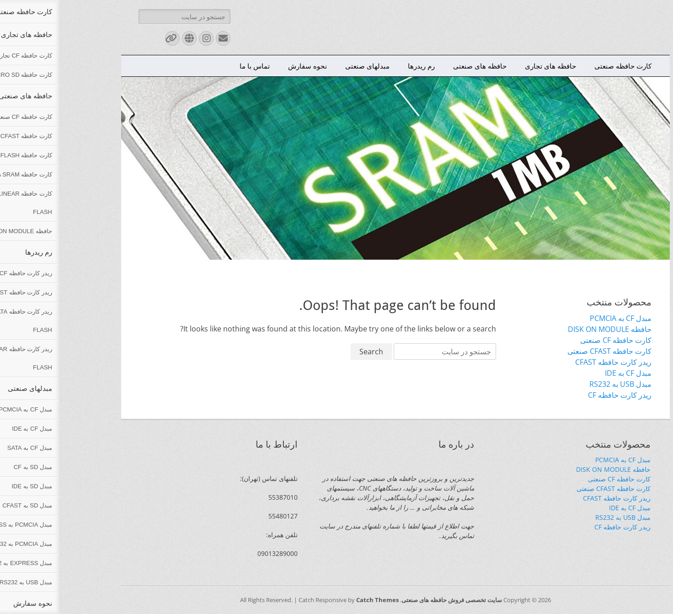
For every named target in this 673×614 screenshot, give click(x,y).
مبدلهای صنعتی (308, 65)
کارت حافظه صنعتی (564, 65)
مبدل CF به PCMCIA (562, 318)
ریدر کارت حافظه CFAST (554, 362)
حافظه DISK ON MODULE (551, 329)
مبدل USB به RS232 (561, 384)
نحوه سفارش (248, 65)
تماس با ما (196, 65)
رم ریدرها (362, 65)
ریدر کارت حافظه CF (561, 395)
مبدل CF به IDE (569, 373)
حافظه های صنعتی (421, 65)
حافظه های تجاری (491, 65)
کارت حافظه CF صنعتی (557, 340)
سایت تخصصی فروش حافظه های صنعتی (392, 600)
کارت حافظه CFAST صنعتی (550, 351)
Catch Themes (318, 600)
